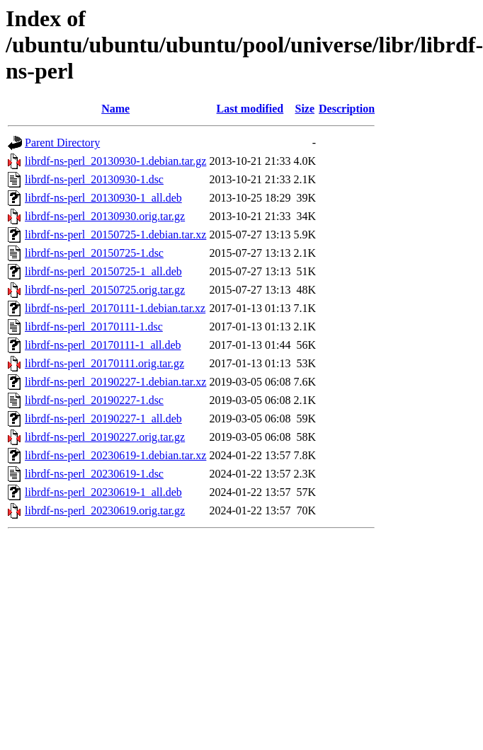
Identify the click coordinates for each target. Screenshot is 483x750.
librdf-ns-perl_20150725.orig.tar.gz (105, 290)
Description (347, 109)
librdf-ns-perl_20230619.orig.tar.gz (105, 510)
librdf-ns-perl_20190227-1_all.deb (103, 418)
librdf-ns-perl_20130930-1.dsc (94, 179)
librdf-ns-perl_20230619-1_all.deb (103, 492)
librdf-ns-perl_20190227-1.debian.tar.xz (115, 382)
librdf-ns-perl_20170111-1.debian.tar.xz (115, 308)
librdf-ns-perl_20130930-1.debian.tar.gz (115, 161)
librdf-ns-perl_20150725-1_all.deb (103, 271)
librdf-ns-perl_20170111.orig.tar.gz (104, 363)
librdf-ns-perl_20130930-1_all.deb (103, 198)
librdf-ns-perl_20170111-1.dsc (94, 327)
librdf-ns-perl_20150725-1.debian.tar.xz (115, 235)
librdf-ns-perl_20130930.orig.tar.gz (105, 216)
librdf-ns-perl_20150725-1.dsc (94, 253)
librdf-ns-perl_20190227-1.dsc (94, 400)
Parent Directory (62, 143)
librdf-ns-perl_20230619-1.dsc (94, 474)
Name (115, 109)
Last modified (250, 109)
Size (304, 109)
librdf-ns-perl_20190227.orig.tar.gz (105, 437)
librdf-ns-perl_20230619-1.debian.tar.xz (115, 455)
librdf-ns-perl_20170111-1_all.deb (103, 345)
